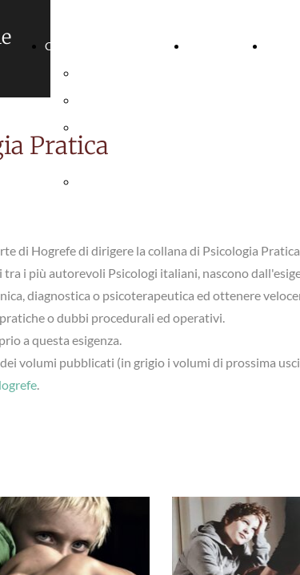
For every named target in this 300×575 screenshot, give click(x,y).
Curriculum (216, 46)
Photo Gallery (111, 100)
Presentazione (112, 73)
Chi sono (67, 46)
